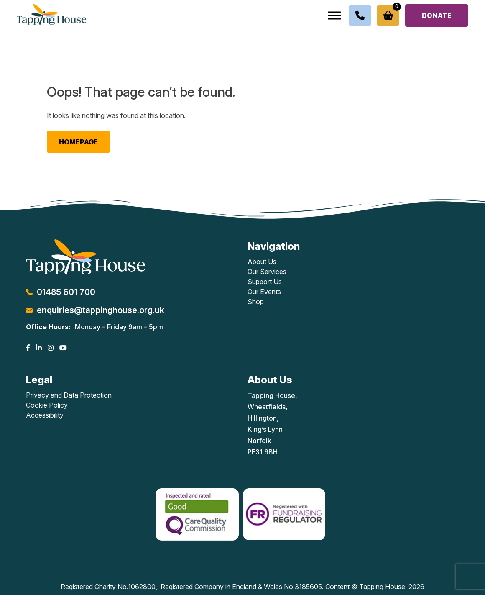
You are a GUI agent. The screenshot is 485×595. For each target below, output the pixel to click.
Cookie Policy (47, 405)
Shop (256, 302)
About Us (262, 261)
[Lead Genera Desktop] (51, 14)
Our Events (264, 291)
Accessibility (45, 415)
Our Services (267, 271)
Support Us (265, 281)
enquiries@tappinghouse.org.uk (100, 310)
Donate (437, 15)
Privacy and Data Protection (69, 395)
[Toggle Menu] (334, 15)
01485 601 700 (66, 292)
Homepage (78, 142)
